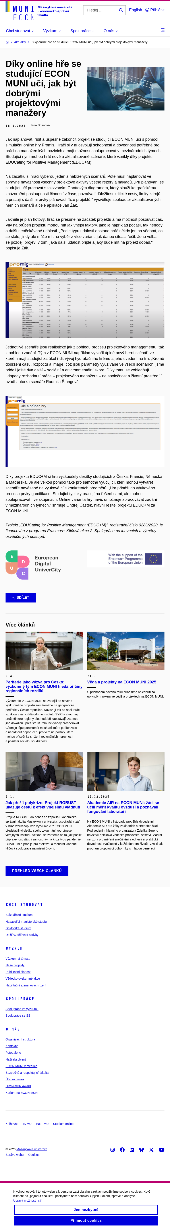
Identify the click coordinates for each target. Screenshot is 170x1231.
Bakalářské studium (19, 915)
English (135, 10)
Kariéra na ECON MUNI (22, 1092)
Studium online (63, 1124)
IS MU (27, 1124)
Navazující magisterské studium (27, 921)
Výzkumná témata (18, 958)
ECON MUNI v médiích (21, 1066)
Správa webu (15, 1154)
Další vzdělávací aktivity (22, 935)
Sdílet (20, 597)
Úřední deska (15, 1079)
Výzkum (14, 948)
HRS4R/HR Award (18, 1086)
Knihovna (12, 1124)
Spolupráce (20, 998)
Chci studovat (24, 904)
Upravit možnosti (27, 1204)
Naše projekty (15, 965)
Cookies (34, 1154)
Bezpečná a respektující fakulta (27, 1072)
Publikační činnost (18, 972)
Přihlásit (154, 10)
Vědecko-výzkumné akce (23, 978)
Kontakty (11, 1046)
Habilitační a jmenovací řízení (26, 985)
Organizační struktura (20, 1039)
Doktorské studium (18, 928)
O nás (13, 1029)
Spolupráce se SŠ (18, 1015)
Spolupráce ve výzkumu (22, 1009)
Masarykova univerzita (31, 1149)
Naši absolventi (16, 1059)
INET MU (42, 1124)
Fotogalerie (13, 1052)
